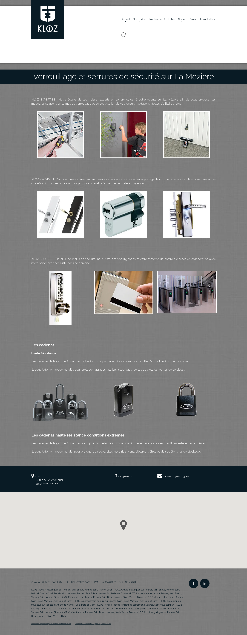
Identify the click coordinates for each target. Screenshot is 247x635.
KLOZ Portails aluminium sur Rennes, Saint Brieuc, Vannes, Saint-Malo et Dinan (87, 593)
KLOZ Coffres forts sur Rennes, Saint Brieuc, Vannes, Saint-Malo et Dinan (98, 612)
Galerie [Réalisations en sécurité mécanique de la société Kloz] (193, 19)
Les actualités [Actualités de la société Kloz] (207, 19)
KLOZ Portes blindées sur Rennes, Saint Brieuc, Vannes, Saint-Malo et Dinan (135, 605)
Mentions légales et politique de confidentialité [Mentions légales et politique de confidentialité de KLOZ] (51, 624)
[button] (123, 525)
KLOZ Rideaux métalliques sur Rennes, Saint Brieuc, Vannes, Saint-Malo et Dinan (71, 589)
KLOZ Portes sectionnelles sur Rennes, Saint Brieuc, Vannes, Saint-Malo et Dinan (102, 597)
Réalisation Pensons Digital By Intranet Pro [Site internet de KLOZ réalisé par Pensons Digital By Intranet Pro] (93, 624)
